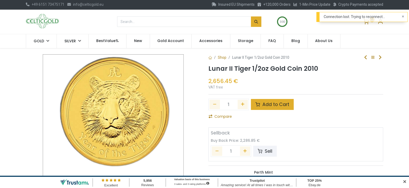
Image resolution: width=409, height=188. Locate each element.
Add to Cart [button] (272, 104)
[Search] (256, 21)
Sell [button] (265, 151)
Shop (222, 57)
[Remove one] (214, 104)
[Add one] (243, 104)
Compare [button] (220, 116)
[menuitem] (107, 41)
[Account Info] (380, 22)
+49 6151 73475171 (45, 4)
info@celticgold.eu (85, 4)
